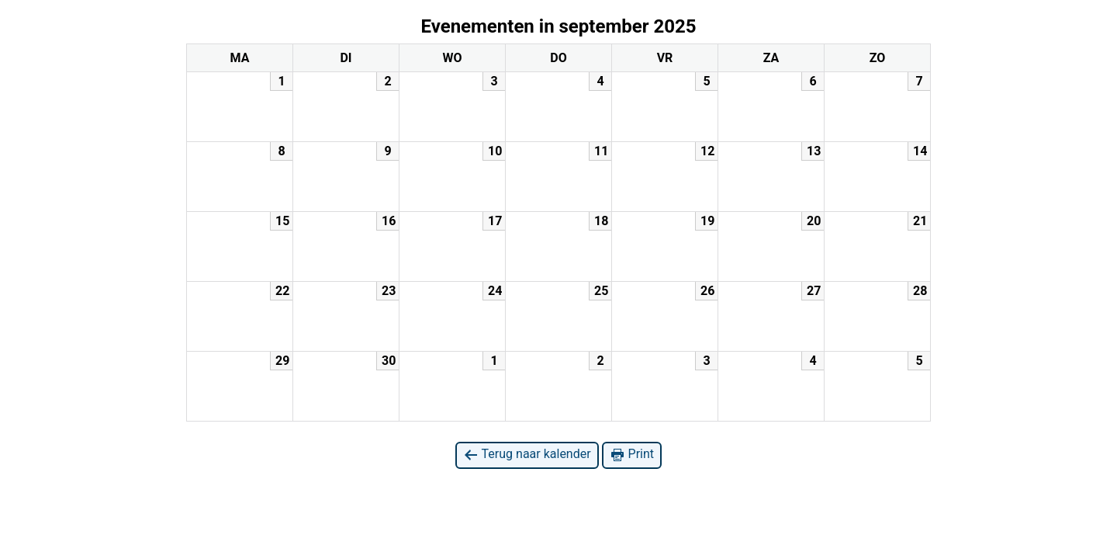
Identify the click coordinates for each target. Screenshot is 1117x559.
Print (632, 454)
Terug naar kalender (527, 454)
